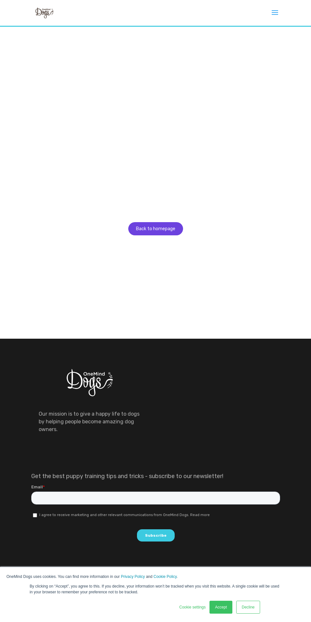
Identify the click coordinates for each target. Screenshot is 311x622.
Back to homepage (155, 228)
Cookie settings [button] (192, 607)
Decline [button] (248, 607)
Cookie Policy (165, 576)
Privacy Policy (133, 576)
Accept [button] (221, 607)
